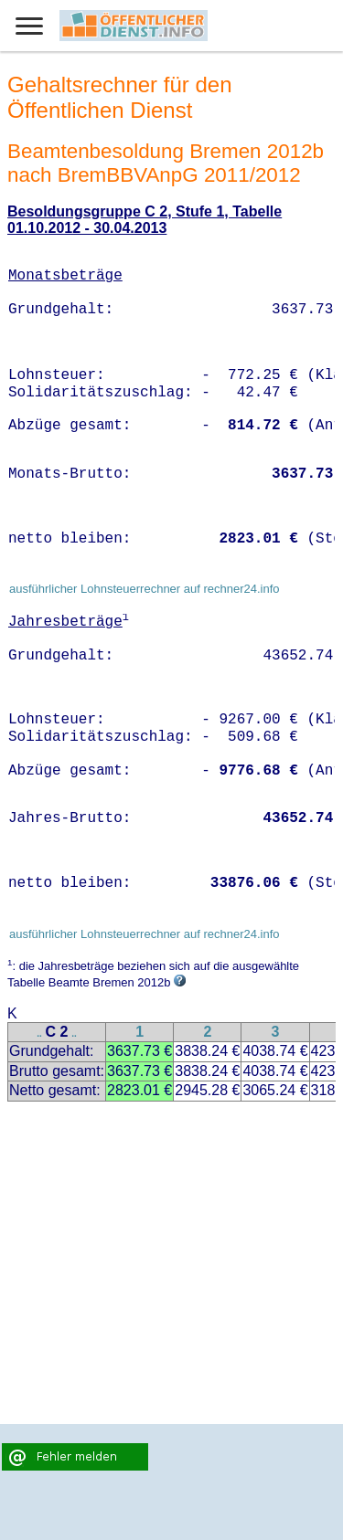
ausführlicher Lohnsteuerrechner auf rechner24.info (144, 589)
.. (39, 1033)
